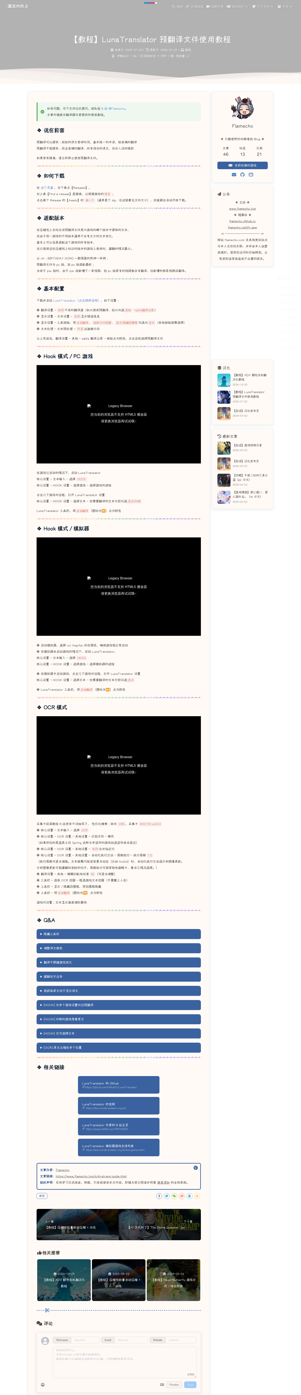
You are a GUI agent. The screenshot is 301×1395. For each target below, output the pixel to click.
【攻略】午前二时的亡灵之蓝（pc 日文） (250, 478)
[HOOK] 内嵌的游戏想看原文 (64, 1019)
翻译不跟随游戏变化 (58, 962)
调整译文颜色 (53, 948)
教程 (188, 50)
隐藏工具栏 (51, 934)
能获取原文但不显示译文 (61, 991)
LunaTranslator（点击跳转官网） (77, 300)
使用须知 (163, 1182)
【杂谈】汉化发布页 (246, 411)
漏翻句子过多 (53, 977)
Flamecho (62, 1170)
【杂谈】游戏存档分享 (247, 445)
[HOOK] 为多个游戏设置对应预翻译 (68, 1005)
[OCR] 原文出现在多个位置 (63, 1048)
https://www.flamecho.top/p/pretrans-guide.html (91, 1176)
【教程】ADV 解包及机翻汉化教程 (250, 377)
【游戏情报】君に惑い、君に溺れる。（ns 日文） (250, 495)
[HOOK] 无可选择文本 (59, 1033)
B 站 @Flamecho (113, 108)
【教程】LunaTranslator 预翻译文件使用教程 (249, 394)
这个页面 (47, 188)
